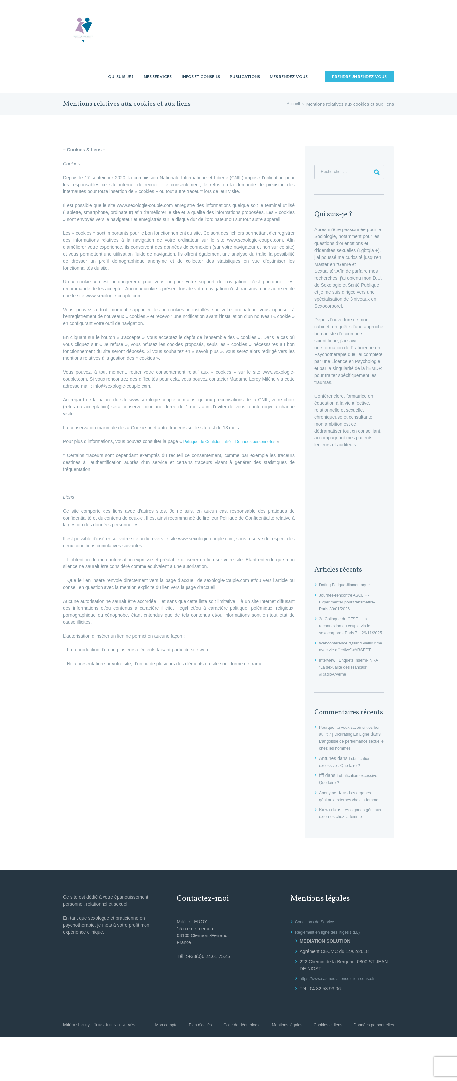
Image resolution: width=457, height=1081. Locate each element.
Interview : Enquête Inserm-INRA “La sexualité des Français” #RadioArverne (347, 682)
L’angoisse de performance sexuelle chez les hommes (350, 763)
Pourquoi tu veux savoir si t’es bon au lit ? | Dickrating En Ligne (350, 750)
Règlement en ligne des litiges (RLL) (332, 968)
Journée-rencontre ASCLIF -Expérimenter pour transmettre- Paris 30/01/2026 (351, 603)
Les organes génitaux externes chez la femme (348, 822)
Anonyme (329, 815)
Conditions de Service (317, 958)
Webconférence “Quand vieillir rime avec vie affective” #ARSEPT (350, 658)
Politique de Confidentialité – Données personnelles (236, 441)
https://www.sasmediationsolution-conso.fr (343, 1015)
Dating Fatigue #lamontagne (348, 586)
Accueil (292, 104)
